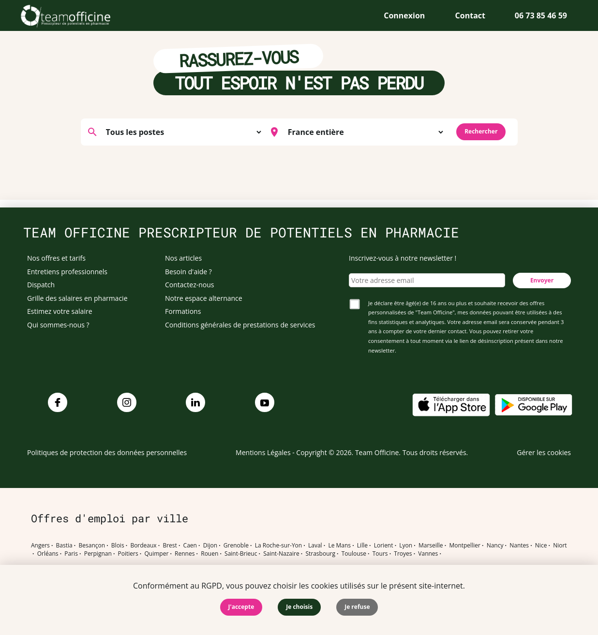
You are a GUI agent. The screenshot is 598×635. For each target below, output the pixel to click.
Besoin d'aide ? (188, 271)
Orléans (48, 554)
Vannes (428, 554)
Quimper (157, 554)
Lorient (383, 545)
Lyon (405, 545)
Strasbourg (320, 554)
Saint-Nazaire (281, 554)
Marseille (431, 545)
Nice (541, 545)
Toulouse (354, 554)
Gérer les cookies (544, 452)
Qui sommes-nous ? (58, 324)
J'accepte (241, 607)
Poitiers (128, 554)
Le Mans (339, 545)
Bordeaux (143, 545)
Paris (71, 554)
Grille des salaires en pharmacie (77, 298)
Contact (470, 15)
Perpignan (98, 554)
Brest (170, 545)
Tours (380, 554)
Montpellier (464, 545)
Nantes (519, 545)
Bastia (64, 545)
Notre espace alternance (203, 298)
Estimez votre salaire (59, 311)
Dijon (210, 545)
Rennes (184, 554)
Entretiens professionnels (67, 271)
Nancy (495, 545)
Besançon (92, 545)
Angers (40, 545)
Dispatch (41, 284)
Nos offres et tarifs (56, 258)
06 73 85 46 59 (541, 15)
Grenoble (236, 545)
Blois (117, 545)
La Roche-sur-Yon (278, 545)
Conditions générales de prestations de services (240, 324)
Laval (315, 545)
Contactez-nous (189, 284)
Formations (183, 311)
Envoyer (541, 280)
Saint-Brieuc (240, 554)
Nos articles (183, 258)
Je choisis (299, 607)
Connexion (404, 15)
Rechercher (480, 131)
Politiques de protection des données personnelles (107, 452)
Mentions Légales (263, 452)
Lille (362, 545)
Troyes (403, 554)
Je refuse (357, 607)
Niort (560, 545)
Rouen (209, 554)
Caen (190, 545)
